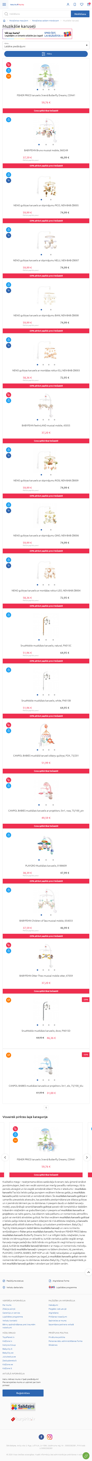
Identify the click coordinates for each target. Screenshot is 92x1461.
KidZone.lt (7, 1368)
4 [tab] (54, 89)
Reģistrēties (23, 1393)
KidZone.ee (8, 1364)
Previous (5, 1157)
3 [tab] (48, 89)
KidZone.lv (7, 1341)
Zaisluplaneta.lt (10, 1360)
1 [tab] (37, 89)
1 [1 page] (46, 1107)
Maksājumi (53, 1305)
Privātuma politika (57, 1337)
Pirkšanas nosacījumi (58, 1317)
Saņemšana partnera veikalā (61, 1324)
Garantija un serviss (11, 1313)
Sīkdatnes (53, 1345)
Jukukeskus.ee (9, 1357)
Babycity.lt (7, 1349)
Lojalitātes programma (13, 1317)
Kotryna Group (9, 1345)
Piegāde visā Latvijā (57, 1309)
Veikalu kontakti (10, 1320)
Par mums (7, 1305)
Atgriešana (53, 1313)
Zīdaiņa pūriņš (9, 1309)
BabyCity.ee (8, 1353)
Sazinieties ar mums (57, 1320)
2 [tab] (43, 89)
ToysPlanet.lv (9, 1337)
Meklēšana (80, 14)
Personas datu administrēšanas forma (65, 1341)
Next (87, 1157)
